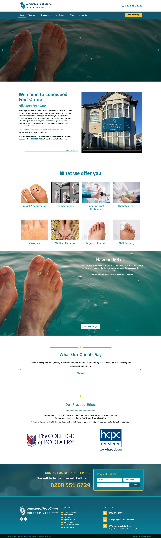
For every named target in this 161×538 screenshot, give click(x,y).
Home (22, 15)
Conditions (61, 15)
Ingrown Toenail (96, 243)
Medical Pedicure (65, 243)
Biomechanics (65, 206)
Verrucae (34, 243)
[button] (2, 50)
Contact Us (83, 15)
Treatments (46, 15)
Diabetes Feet (126, 206)
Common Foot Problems (95, 207)
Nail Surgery (126, 243)
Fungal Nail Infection (34, 206)
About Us (32, 15)
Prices (72, 15)
